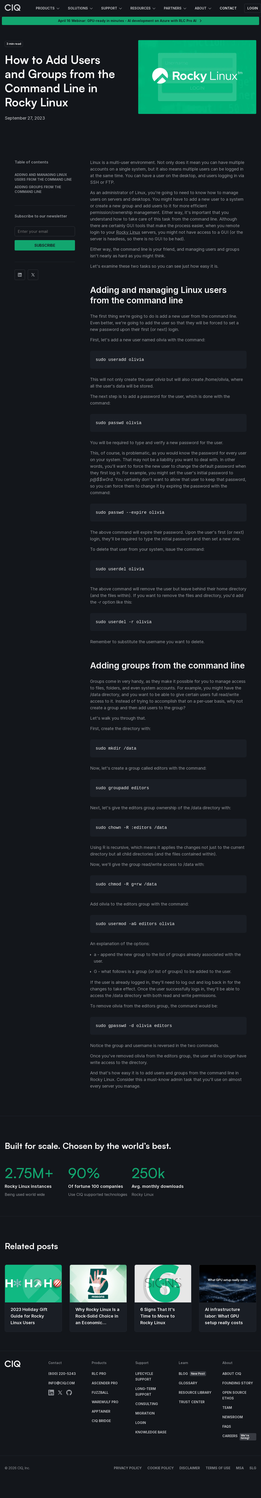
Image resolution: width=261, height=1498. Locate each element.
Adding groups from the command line (38, 189)
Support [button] (112, 8)
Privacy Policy (128, 1468)
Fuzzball (100, 1392)
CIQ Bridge (101, 1421)
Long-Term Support (145, 1391)
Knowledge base (150, 1432)
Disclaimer (189, 1468)
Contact (228, 8)
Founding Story (237, 1383)
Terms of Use (218, 1468)
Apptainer (101, 1411)
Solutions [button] (81, 8)
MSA (240, 1468)
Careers (239, 1436)
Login (252, 8)
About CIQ (231, 1374)
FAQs (226, 1426)
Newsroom (232, 1417)
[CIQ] (13, 8)
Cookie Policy (160, 1468)
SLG (252, 1468)
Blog (192, 1373)
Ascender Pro (105, 1383)
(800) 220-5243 (62, 1374)
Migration (145, 1413)
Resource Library (195, 1392)
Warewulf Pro (105, 1402)
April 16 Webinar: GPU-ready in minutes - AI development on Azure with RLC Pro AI (130, 20)
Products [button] (48, 8)
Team (227, 1408)
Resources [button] (143, 8)
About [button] (203, 8)
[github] (69, 1393)
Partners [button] (175, 8)
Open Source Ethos (234, 1395)
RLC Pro (99, 1374)
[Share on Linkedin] (20, 275)
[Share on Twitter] (33, 275)
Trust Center (192, 1402)
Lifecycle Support (144, 1376)
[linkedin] (51, 1393)
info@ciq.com (61, 1383)
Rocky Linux (128, 232)
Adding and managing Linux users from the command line (43, 177)
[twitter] (60, 1393)
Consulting (146, 1404)
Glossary (188, 1383)
